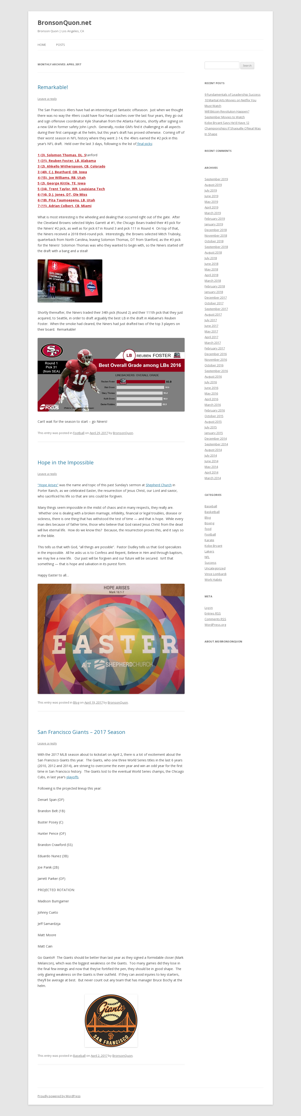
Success (210, 562)
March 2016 (213, 405)
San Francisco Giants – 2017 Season (81, 731)
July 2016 (211, 382)
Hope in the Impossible (66, 462)
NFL (207, 557)
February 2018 (215, 286)
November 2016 (216, 359)
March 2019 (213, 213)
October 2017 (214, 303)
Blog (76, 702)
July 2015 (211, 427)
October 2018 (214, 241)
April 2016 (211, 399)
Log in (209, 608)
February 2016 (215, 410)
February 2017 (215, 348)
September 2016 (216, 371)
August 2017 (213, 314)
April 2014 (211, 472)
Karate (209, 540)
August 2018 (213, 252)
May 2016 (211, 393)
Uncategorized (215, 568)
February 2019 (215, 218)
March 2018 (213, 280)
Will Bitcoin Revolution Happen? (227, 111)
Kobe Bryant (213, 546)
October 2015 (214, 416)
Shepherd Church (159, 485)
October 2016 (214, 365)
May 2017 (211, 331)
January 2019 (214, 224)
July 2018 (211, 258)
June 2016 (211, 388)
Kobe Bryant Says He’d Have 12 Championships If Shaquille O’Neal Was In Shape (233, 128)
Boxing (209, 523)
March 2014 (213, 478)
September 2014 (216, 444)
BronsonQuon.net (64, 22)
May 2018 (211, 269)
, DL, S (81, 155)
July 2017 (211, 320)
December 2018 (216, 230)
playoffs (73, 777)
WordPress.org (215, 625)
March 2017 (213, 343)
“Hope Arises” (48, 485)
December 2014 (216, 438)
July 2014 (211, 455)
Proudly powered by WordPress (59, 1096)
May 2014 (211, 467)
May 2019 (211, 202)
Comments (215, 619)
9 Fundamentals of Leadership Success (233, 94)
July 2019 (211, 190)
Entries (213, 613)
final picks (144, 143)
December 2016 (216, 354)
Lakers (209, 551)
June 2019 (211, 196)
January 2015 (214, 433)
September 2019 (216, 179)
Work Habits (213, 579)
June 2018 (211, 264)
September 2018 (216, 247)
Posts (60, 45)
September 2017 (216, 309)
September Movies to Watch (225, 117)
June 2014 (211, 461)
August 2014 (213, 450)
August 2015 (213, 421)
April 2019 (211, 207)
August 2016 (213, 376)
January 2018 (214, 292)
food (208, 529)
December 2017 (216, 297)
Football (78, 433)
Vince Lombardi (215, 574)
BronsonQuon (123, 433)
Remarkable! (53, 86)
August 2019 (213, 185)
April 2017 (211, 337)
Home (42, 45)
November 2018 (216, 235)
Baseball (79, 1055)
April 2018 (211, 275)
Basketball (212, 512)
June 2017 (211, 326)
